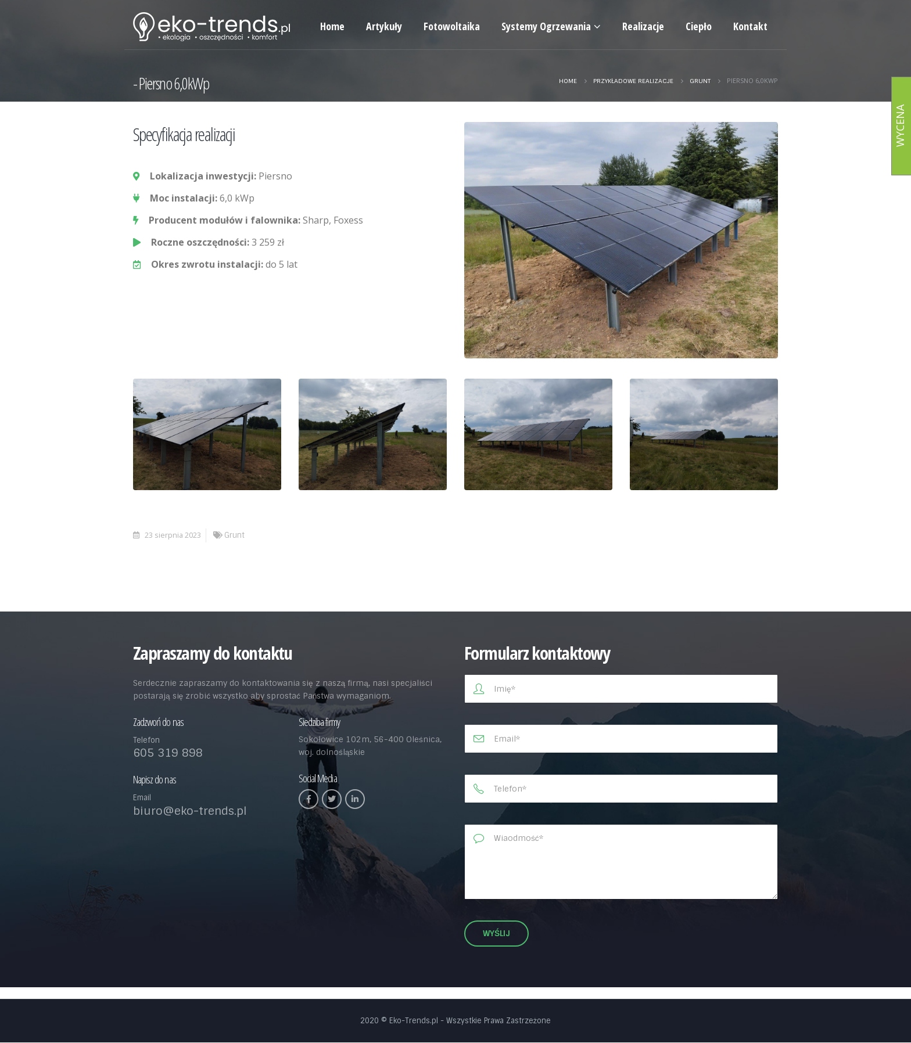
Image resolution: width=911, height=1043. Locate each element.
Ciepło (699, 26)
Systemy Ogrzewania (546, 26)
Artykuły (384, 26)
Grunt (234, 535)
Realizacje (643, 26)
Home (332, 26)
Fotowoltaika (452, 26)
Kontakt (750, 26)
